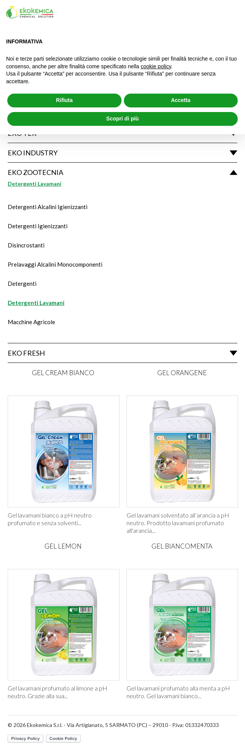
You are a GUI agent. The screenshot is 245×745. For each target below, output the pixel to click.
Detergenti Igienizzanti (37, 226)
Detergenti (22, 283)
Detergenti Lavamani (36, 302)
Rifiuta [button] (64, 100)
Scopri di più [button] (122, 118)
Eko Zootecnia (35, 172)
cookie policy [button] (156, 66)
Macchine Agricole (31, 321)
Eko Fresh (26, 353)
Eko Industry (33, 153)
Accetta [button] (181, 100)
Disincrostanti (26, 245)
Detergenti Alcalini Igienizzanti (47, 206)
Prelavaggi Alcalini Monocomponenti (55, 264)
